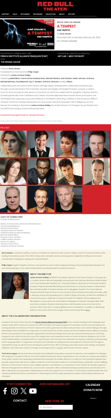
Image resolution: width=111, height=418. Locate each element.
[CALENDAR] (93, 385)
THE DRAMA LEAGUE (10, 62)
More (88, 310)
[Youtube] (33, 391)
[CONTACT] (20, 401)
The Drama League (9, 353)
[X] (23, 391)
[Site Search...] (55, 407)
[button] (37, 15)
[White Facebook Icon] (5, 391)
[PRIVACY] (93, 398)
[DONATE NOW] (93, 390)
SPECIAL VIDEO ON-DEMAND (68, 22)
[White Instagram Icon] (14, 391)
